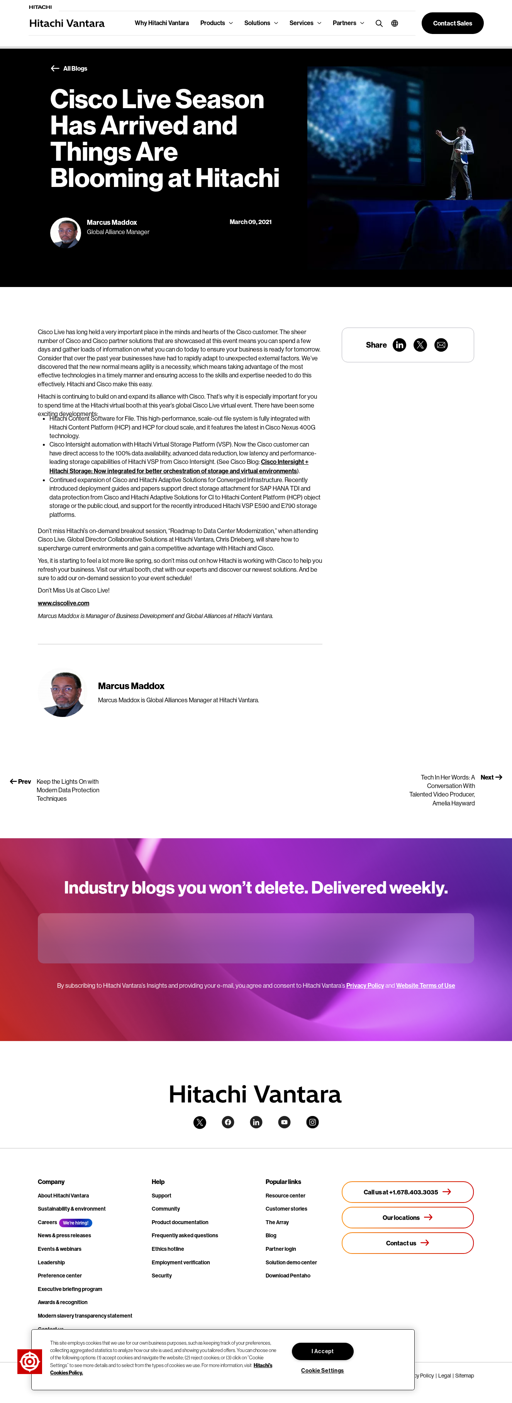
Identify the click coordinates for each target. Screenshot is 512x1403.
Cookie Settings (322, 1370)
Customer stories (286, 1209)
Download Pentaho (288, 1275)
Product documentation (180, 1222)
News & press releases (64, 1235)
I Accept (323, 1351)
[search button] (377, 23)
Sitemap (464, 1375)
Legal (444, 1375)
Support (161, 1195)
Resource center (285, 1195)
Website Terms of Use (425, 985)
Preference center (60, 1275)
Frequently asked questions (185, 1235)
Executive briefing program (70, 1289)
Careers (47, 1222)
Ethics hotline (168, 1249)
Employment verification (181, 1262)
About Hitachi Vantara (63, 1195)
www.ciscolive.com (63, 603)
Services (302, 23)
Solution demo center (291, 1262)
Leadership (51, 1262)
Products (212, 23)
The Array (277, 1222)
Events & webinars (59, 1249)
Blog (271, 1235)
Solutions (257, 23)
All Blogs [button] (68, 68)
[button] (391, 23)
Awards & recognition (63, 1302)
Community (166, 1209)
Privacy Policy (365, 985)
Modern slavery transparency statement (85, 1316)
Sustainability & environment (72, 1209)
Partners (344, 23)
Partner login (281, 1249)
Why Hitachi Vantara (162, 23)
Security (162, 1275)
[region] (223, 1360)
